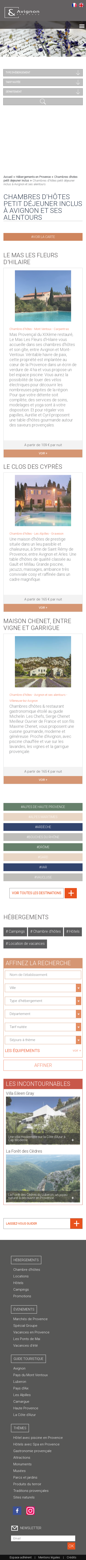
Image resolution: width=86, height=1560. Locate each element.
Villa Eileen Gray (20, 1091)
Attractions (21, 1458)
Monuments (22, 1464)
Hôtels (74, 929)
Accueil (7, 177)
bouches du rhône (43, 837)
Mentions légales (49, 1557)
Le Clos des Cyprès (32, 464)
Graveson (57, 531)
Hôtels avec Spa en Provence (36, 1444)
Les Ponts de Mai (26, 1339)
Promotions (22, 1296)
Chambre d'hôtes (46, 929)
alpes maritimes (44, 817)
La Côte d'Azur (24, 1415)
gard (44, 857)
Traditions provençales (31, 1491)
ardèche (44, 827)
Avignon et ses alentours (50, 692)
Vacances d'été (25, 1345)
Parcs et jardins (25, 1477)
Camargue (21, 1401)
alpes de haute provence (44, 807)
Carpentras (61, 326)
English (81, 5)
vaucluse (44, 877)
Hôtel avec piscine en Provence (38, 1438)
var (44, 867)
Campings (16, 929)
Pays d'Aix (20, 1388)
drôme (44, 847)
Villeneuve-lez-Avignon (23, 698)
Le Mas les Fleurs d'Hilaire (30, 256)
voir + (43, 451)
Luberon (19, 1382)
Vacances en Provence (31, 1332)
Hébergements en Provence (33, 177)
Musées (19, 1471)
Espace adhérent (21, 1557)
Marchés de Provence (30, 1319)
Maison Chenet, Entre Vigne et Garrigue (37, 622)
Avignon (19, 1368)
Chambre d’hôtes (26, 1270)
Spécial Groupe (25, 1326)
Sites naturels (24, 1497)
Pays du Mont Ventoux (30, 1375)
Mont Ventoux (43, 326)
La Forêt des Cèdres (24, 1148)
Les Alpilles (42, 531)
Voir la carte (44, 237)
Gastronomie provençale (32, 1451)
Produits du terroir (27, 1484)
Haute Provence (25, 1408)
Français (74, 5)
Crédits (71, 1557)
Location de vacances (26, 941)
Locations (21, 1276)
